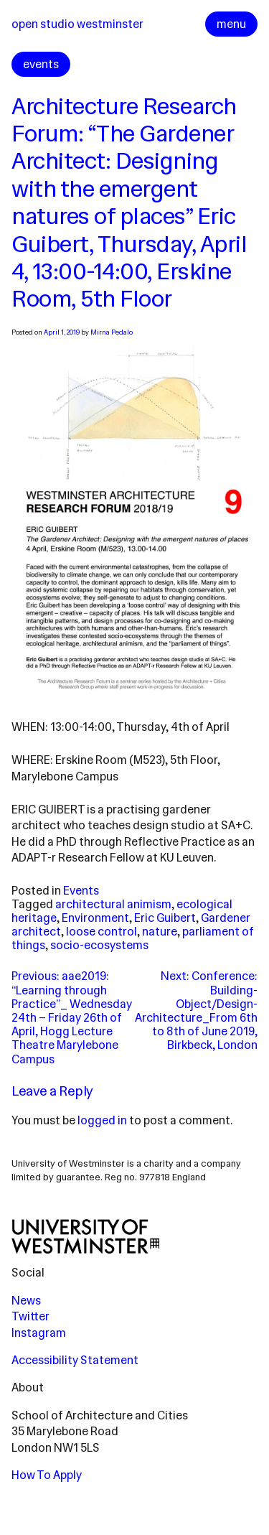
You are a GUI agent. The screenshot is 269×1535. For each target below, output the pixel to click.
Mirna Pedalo (111, 332)
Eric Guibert (165, 917)
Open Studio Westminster (77, 24)
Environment (95, 917)
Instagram (38, 1332)
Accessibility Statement (74, 1360)
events (41, 64)
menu (231, 24)
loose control (101, 931)
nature (159, 931)
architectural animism (113, 904)
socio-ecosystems (99, 945)
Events (81, 890)
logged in (102, 1120)
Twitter (30, 1316)
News (26, 1300)
